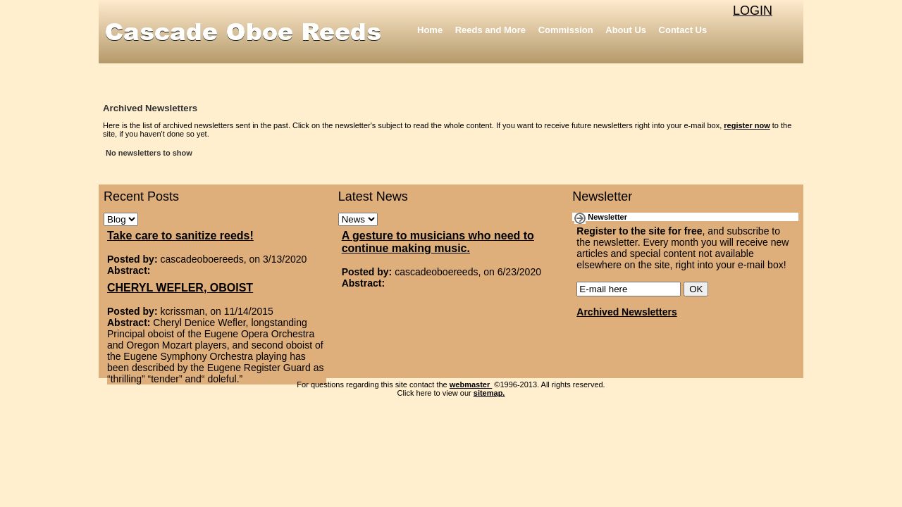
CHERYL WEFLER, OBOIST (180, 288)
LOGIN (752, 11)
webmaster (471, 384)
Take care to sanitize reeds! (180, 236)
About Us (625, 30)
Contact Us (683, 30)
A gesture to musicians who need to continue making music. (438, 242)
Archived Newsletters (626, 312)
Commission (565, 30)
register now (747, 125)
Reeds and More (490, 30)
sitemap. (489, 393)
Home (430, 30)
